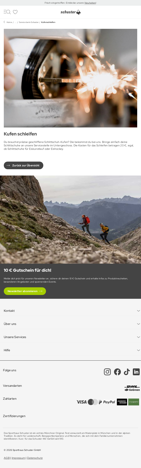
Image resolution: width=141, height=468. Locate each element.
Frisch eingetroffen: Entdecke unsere (64, 2)
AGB (7, 458)
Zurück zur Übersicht (26, 165)
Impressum (18, 458)
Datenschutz (35, 458)
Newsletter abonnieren (22, 291)
